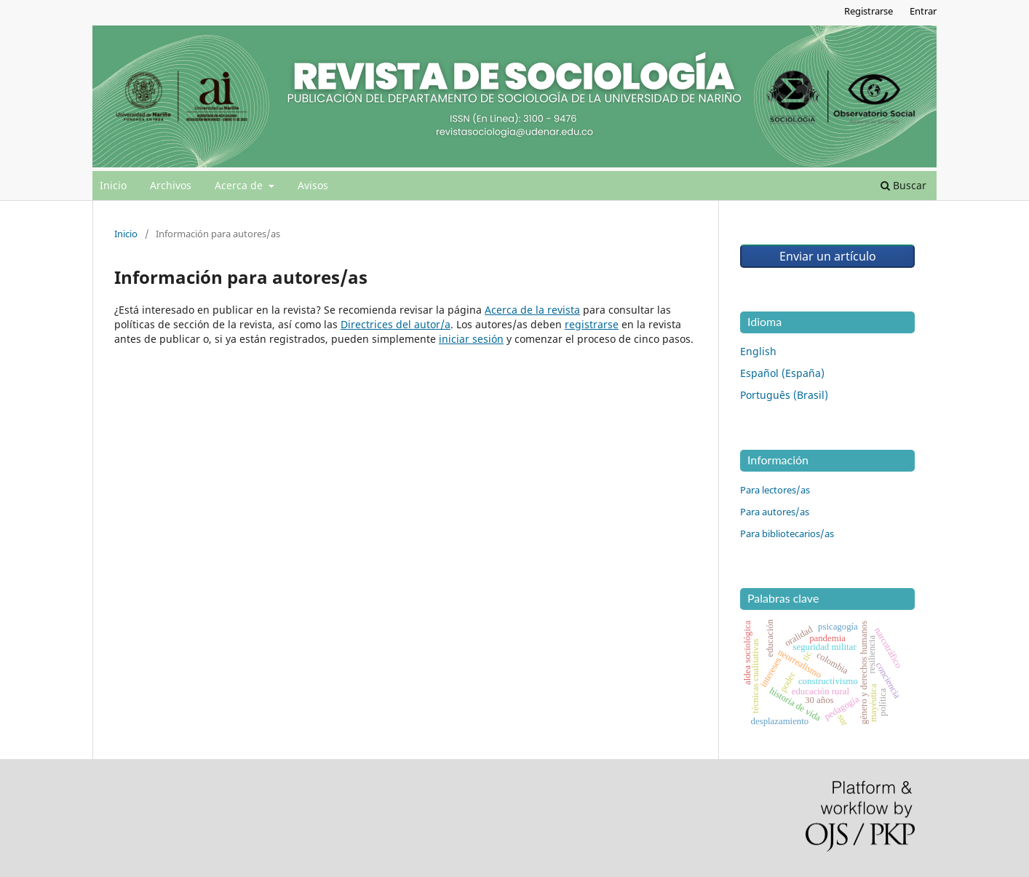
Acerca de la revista (532, 310)
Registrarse (868, 10)
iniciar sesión (471, 339)
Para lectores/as (775, 489)
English (758, 351)
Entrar (923, 10)
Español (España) (782, 373)
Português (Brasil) (784, 395)
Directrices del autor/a (395, 324)
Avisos (313, 185)
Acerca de (240, 185)
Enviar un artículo (827, 256)
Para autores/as (774, 511)
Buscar (903, 185)
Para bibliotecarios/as (787, 533)
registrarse (592, 324)
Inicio (113, 185)
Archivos (170, 185)
